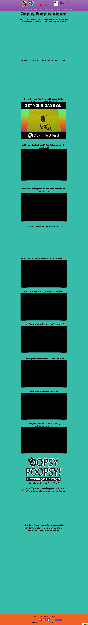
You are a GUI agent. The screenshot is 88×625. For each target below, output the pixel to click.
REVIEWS (53, 530)
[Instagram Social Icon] (44, 5)
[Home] (58, 620)
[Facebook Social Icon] (46, 5)
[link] (71, 6)
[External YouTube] (44, 164)
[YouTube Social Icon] (41, 5)
